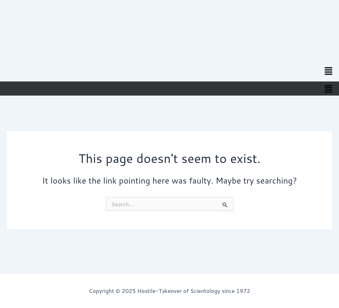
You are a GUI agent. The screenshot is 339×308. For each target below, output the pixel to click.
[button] (329, 71)
